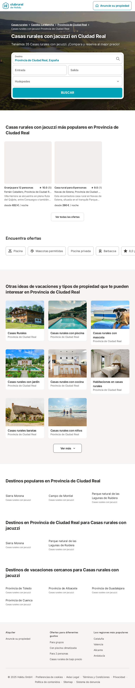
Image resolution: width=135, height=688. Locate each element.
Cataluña (99, 638)
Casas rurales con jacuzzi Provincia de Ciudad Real (40, 28)
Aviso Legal (72, 676)
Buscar (67, 92)
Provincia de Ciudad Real (72, 24)
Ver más (68, 448)
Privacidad (119, 676)
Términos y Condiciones (96, 676)
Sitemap (68, 681)
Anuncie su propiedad (112, 5)
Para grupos (57, 642)
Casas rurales (19, 24)
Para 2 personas (59, 653)
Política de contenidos (47, 681)
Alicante (98, 649)
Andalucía (99, 655)
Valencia (98, 644)
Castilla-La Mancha (42, 24)
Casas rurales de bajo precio (66, 659)
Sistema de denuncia (88, 681)
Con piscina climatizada (63, 647)
